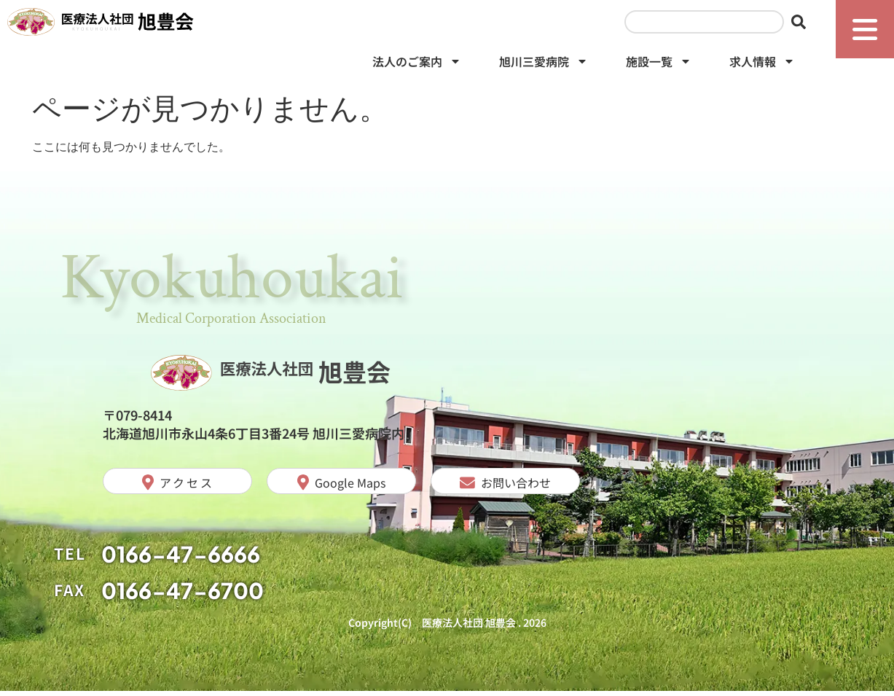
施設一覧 (658, 65)
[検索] (801, 24)
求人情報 (762, 65)
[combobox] (704, 24)
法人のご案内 (416, 65)
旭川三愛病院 (543, 65)
